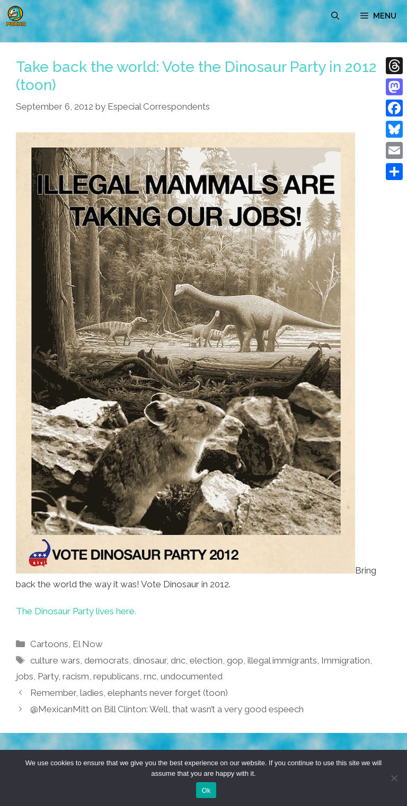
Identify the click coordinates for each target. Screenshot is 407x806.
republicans (116, 676)
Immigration (345, 660)
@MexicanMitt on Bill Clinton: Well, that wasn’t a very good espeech (167, 709)
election (206, 660)
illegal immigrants (282, 660)
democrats (106, 660)
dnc (178, 660)
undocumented (192, 676)
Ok (205, 790)
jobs (24, 676)
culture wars (55, 660)
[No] (393, 778)
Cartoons (49, 644)
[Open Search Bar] (335, 16)
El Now (88, 644)
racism (76, 676)
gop (235, 660)
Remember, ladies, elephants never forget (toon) (129, 692)
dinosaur (149, 660)
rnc (150, 676)
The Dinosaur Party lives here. (76, 611)
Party (48, 676)
